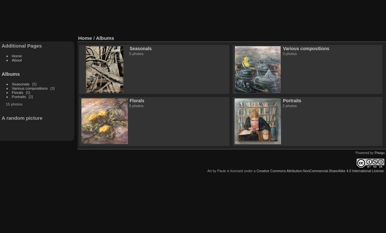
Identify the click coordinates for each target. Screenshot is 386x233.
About (17, 60)
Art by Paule (216, 171)
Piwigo (380, 153)
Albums (11, 74)
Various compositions (30, 88)
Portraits (19, 96)
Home (17, 56)
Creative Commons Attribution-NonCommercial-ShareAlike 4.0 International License (320, 171)
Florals (17, 92)
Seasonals (21, 84)
